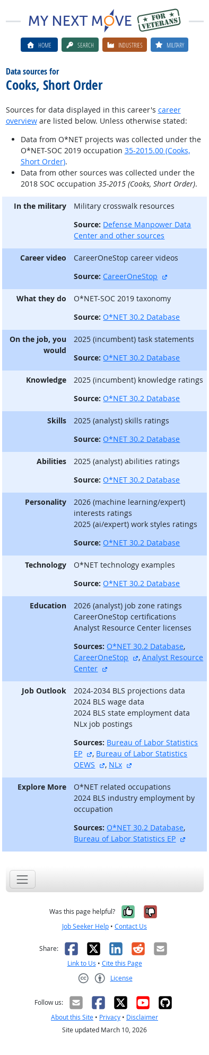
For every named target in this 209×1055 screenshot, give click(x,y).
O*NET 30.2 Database (141, 317)
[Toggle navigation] (23, 879)
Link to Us (81, 963)
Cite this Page (122, 963)
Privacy (109, 1017)
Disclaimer (142, 1017)
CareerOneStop (130, 276)
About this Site (72, 1017)
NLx (115, 765)
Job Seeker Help (85, 926)
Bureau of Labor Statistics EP (125, 839)
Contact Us (131, 926)
